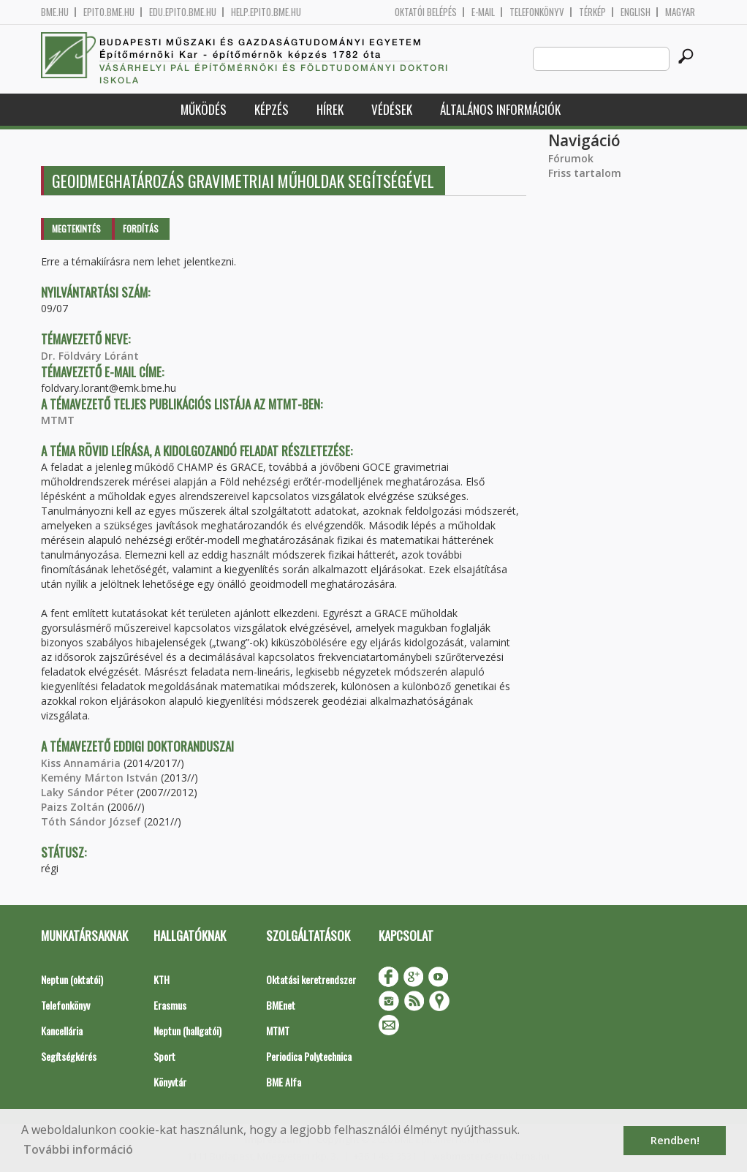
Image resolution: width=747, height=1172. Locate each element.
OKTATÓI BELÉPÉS (426, 12)
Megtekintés (76, 228)
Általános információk (500, 109)
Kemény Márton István (99, 778)
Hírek (330, 109)
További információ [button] (78, 1149)
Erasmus (169, 1005)
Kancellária (62, 1030)
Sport (164, 1056)
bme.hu (55, 12)
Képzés (271, 109)
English (636, 12)
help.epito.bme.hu (266, 12)
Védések (391, 109)
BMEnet (280, 1005)
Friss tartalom (584, 173)
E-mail (483, 12)
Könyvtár (169, 1081)
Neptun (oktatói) (72, 979)
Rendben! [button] (675, 1140)
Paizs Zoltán (73, 807)
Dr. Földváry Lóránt (90, 356)
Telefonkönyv (536, 12)
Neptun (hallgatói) (187, 1030)
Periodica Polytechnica (309, 1056)
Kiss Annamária (81, 763)
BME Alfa (283, 1081)
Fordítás (141, 228)
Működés (204, 109)
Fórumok (571, 158)
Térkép (592, 12)
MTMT (58, 420)
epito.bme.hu (108, 12)
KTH (161, 979)
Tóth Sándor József (91, 821)
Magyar (680, 12)
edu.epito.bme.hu (182, 12)
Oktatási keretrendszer (311, 979)
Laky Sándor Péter (87, 792)
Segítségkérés (68, 1056)
